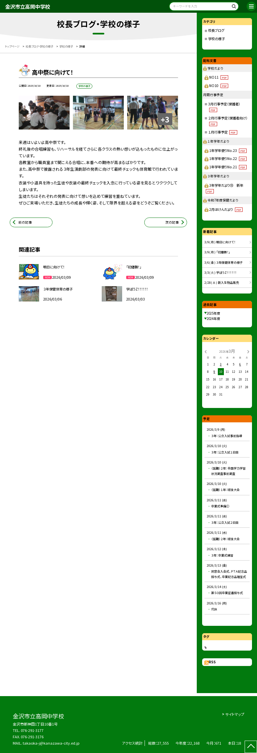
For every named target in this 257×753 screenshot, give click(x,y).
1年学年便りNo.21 (228, 166)
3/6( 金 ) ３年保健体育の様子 (223, 262)
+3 (165, 119)
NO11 (218, 77)
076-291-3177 (32, 730)
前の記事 (25, 222)
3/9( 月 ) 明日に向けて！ (220, 242)
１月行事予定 (222, 132)
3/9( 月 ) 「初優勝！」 (217, 252)
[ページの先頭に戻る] (251, 747)
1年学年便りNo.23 (228, 150)
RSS (212, 662)
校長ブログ (216, 30)
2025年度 (213, 313)
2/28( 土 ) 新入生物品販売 (221, 282)
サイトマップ (234, 714)
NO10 (218, 85)
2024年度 (213, 318)
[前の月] (205, 351)
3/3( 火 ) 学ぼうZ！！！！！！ (220, 272)
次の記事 (172, 222)
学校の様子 (216, 38)
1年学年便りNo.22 (228, 158)
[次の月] (248, 351)
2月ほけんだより (226, 209)
